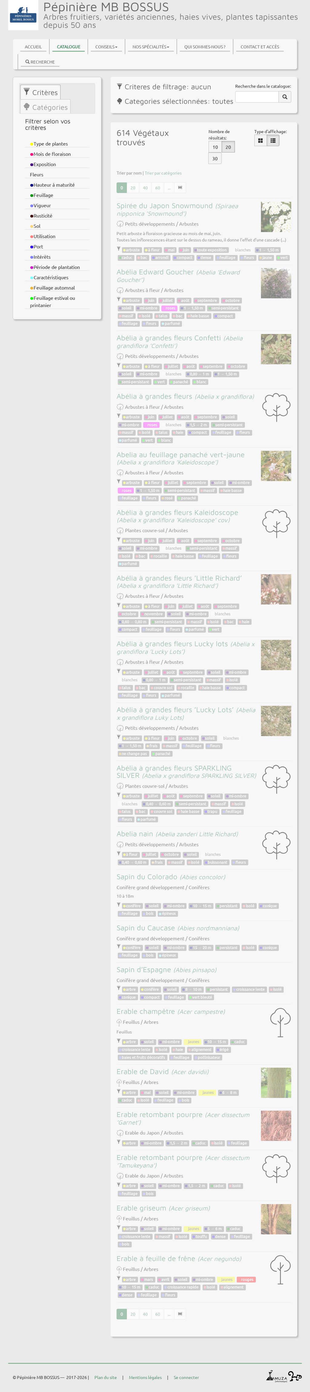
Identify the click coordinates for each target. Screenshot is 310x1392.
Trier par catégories (163, 172)
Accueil (33, 46)
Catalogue (68, 46)
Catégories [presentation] (45, 107)
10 (215, 147)
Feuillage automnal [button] (52, 287)
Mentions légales (145, 1377)
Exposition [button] (43, 164)
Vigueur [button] (41, 205)
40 (145, 187)
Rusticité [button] (41, 215)
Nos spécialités (151, 46)
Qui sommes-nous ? (205, 46)
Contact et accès (260, 46)
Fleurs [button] (36, 174)
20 (228, 147)
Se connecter (186, 1377)
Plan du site (105, 1377)
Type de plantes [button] (49, 143)
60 (157, 187)
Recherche (40, 61)
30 (215, 158)
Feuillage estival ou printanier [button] (52, 301)
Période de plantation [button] (55, 267)
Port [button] (36, 246)
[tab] (40, 92)
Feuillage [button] (42, 195)
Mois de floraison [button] (51, 154)
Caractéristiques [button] (49, 277)
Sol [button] (35, 226)
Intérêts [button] (40, 257)
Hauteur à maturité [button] (52, 185)
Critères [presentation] (40, 92)
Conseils (106, 46)
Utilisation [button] (43, 236)
